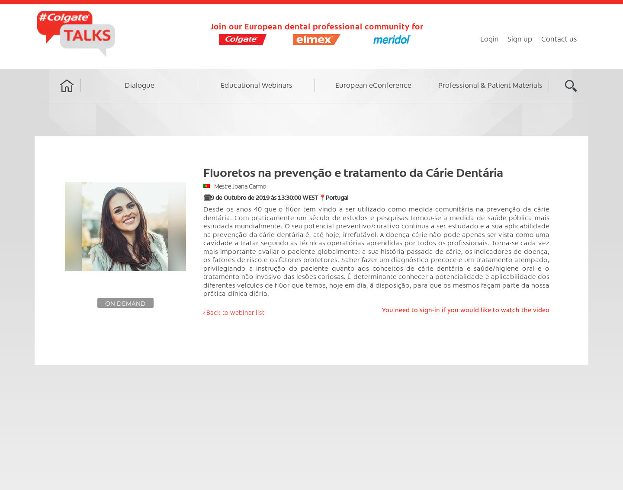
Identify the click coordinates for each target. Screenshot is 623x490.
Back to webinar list (235, 312)
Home (67, 94)
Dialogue (139, 85)
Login (489, 38)
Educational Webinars (256, 85)
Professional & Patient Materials (490, 85)
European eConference (373, 85)
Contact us (559, 38)
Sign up (520, 38)
